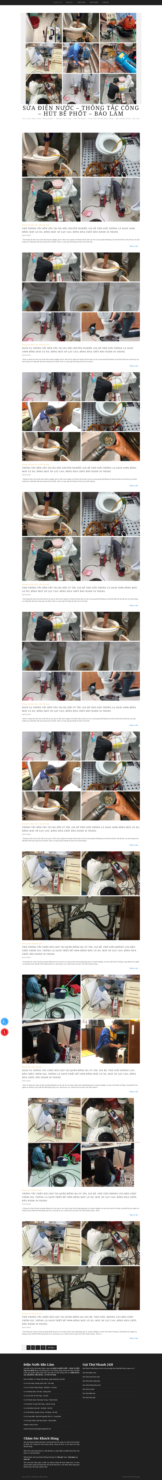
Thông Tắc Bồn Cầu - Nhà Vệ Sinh (35, 225)
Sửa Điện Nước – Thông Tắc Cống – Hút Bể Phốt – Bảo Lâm (81, 111)
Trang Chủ (58, 2)
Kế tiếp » (51, 1348)
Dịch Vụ (69, 2)
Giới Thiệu (94, 2)
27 (43, 1348)
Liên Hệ (105, 2)
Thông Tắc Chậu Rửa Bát (32, 943)
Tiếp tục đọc (134, 246)
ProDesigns (136, 1477)
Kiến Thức (82, 2)
